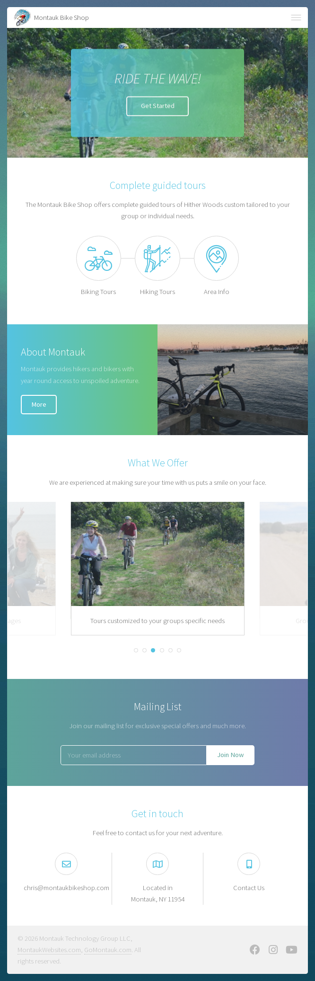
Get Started (158, 106)
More (38, 404)
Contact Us (248, 887)
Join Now (230, 754)
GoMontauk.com (107, 949)
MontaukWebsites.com (49, 949)
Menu (296, 17)
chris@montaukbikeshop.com (66, 887)
